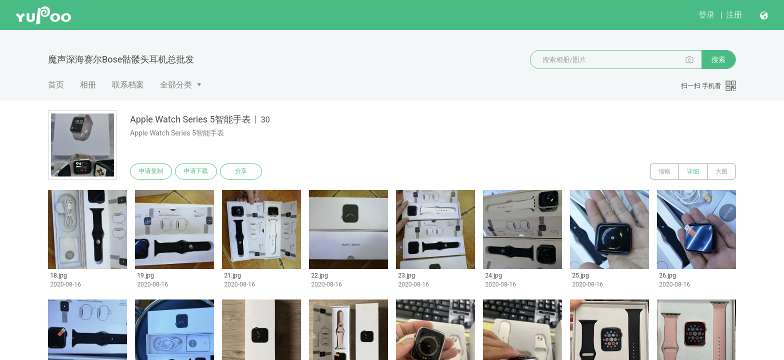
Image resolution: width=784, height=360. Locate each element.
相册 (88, 85)
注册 (734, 15)
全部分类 (176, 85)
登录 (706, 15)
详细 (693, 171)
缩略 (664, 171)
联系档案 (128, 85)
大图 (722, 171)
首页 (56, 85)
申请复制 (151, 171)
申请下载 (196, 171)
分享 (241, 171)
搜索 (719, 60)
